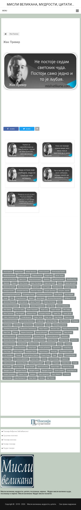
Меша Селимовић (55, 332)
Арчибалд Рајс (71, 279)
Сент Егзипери (54, 359)
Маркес (15, 332)
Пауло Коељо (43, 351)
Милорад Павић (39, 336)
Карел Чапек (38, 317)
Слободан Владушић (36, 363)
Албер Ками (19, 271)
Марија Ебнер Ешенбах (70, 328)
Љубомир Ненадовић (10, 328)
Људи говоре (8, 448)
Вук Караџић (69, 294)
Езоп (59, 302)
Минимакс (65, 336)
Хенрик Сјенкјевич (9, 374)
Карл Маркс (58, 317)
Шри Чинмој (50, 378)
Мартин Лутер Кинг (27, 332)
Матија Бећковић (41, 332)
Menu (4, 11)
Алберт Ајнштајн (31, 271)
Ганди (5, 298)
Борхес (60, 283)
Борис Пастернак (36, 283)
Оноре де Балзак (44, 347)
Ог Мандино (7, 347)
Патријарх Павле (31, 351)
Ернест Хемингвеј (63, 306)
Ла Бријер (75, 321)
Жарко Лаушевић (32, 309)
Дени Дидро (40, 298)
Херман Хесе (23, 374)
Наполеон (74, 340)
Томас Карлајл (18, 366)
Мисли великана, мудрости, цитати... (40, 4)
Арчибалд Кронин (58, 279)
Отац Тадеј (7, 351)
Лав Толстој (28, 325)
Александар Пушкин (58, 271)
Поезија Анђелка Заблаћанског (16, 431)
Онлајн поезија (9, 444)
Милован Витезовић (24, 336)
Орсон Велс (57, 347)
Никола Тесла (33, 344)
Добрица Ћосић (70, 298)
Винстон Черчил (36, 290)
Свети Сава (35, 359)
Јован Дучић (67, 313)
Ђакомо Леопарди (49, 302)
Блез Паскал (24, 283)
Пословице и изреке (66, 351)
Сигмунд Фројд (21, 363)
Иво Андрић (20, 313)
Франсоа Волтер (42, 366)
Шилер (41, 378)
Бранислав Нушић (9, 287)
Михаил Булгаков (9, 340)
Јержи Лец (56, 313)
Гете (12, 298)
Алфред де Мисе (23, 275)
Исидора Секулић (44, 313)
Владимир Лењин (28, 294)
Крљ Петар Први (52, 321)
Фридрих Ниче (8, 370)
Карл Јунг (48, 317)
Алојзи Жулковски (9, 275)
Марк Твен (7, 332)
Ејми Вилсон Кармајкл (11, 306)
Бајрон (14, 283)
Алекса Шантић (44, 271)
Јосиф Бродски (26, 317)
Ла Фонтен (17, 325)
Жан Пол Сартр (19, 309)
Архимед (46, 279)
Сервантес (65, 359)
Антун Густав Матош (10, 279)
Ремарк (18, 355)
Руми (54, 355)
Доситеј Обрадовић (10, 302)
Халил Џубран (59, 370)
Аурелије (6, 283)
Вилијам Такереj (70, 287)
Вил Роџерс (46, 287)
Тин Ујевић (7, 366)
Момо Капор (64, 340)
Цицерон (32, 374)
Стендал (56, 363)
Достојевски (23, 302)
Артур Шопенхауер (35, 279)
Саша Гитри (7, 359)
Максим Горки (55, 328)
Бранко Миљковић (24, 287)
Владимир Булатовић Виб (12, 294)
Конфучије (40, 321)
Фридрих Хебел (34, 370)
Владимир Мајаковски (44, 294)
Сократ (48, 363)
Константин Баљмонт (10, 321)
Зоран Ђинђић (55, 309)
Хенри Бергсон (71, 370)
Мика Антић (68, 332)
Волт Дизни (58, 294)
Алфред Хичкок (37, 275)
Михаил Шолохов (39, 340)
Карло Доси (69, 317)
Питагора (54, 351)
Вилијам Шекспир (22, 290)
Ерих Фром (50, 306)
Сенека (44, 359)
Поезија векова (9, 440)
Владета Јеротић (64, 290)
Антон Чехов (59, 275)
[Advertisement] (40, 23)
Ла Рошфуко (7, 325)
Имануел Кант (31, 313)
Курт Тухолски (64, 321)
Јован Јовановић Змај (11, 317)
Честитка (67, 374)
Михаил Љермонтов (24, 340)
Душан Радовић (35, 302)
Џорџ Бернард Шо (20, 378)
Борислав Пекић (50, 283)
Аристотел (22, 279)
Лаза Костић (39, 325)
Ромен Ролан (45, 355)
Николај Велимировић (48, 344)
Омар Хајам (32, 347)
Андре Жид (48, 275)
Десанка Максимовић (55, 298)
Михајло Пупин (52, 340)
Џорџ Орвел (32, 378)
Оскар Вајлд (67, 347)
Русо (60, 355)
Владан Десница (50, 290)
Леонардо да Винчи (59, 325)
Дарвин (31, 298)
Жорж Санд (44, 309)
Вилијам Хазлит (9, 290)
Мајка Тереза (43, 328)
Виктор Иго (36, 287)
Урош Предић (30, 366)
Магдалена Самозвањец (28, 328)
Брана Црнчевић (70, 283)
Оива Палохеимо (20, 347)
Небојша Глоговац (9, 344)
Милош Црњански (53, 336)
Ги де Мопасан (21, 298)
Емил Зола (24, 306)
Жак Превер (11, 42)
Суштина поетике (10, 436)
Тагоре (75, 363)
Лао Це (48, 325)
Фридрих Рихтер (21, 370)
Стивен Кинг (66, 363)
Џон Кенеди (7, 378)
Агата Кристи (8, 271)
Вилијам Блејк (57, 287)
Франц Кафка (55, 366)
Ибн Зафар (66, 309)
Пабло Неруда (18, 351)
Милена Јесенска (9, 336)
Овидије (68, 344)
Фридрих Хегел (47, 370)
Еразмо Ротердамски (37, 306)
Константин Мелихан (27, 321)
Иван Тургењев (8, 313)
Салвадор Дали (70, 355)
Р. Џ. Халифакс (8, 355)
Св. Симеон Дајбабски (21, 359)
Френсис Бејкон (68, 366)
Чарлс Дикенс (56, 374)
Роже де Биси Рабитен (31, 355)
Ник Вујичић (22, 344)
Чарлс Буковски (44, 374)
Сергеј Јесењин (9, 363)
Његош (60, 344)
